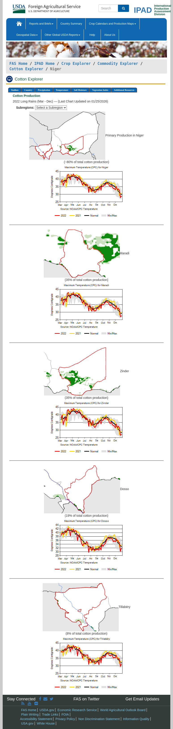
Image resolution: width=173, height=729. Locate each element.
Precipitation (44, 90)
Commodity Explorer (117, 63)
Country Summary (71, 23)
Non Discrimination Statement (99, 719)
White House (46, 723)
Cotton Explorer (26, 69)
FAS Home (18, 63)
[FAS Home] (35, 7)
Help (92, 34)
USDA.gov (47, 710)
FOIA (65, 714)
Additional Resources (124, 90)
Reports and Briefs (41, 23)
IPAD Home (44, 63)
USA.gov (27, 723)
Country (28, 90)
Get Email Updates (142, 699)
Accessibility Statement (36, 719)
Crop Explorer (76, 63)
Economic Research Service (77, 710)
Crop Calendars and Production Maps (112, 23)
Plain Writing (30, 714)
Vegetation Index (100, 90)
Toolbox (15, 90)
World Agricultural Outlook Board (123, 710)
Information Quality (136, 719)
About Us (109, 34)
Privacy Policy (65, 719)
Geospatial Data (27, 34)
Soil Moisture (80, 90)
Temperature (62, 90)
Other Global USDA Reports (62, 34)
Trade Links (50, 714)
